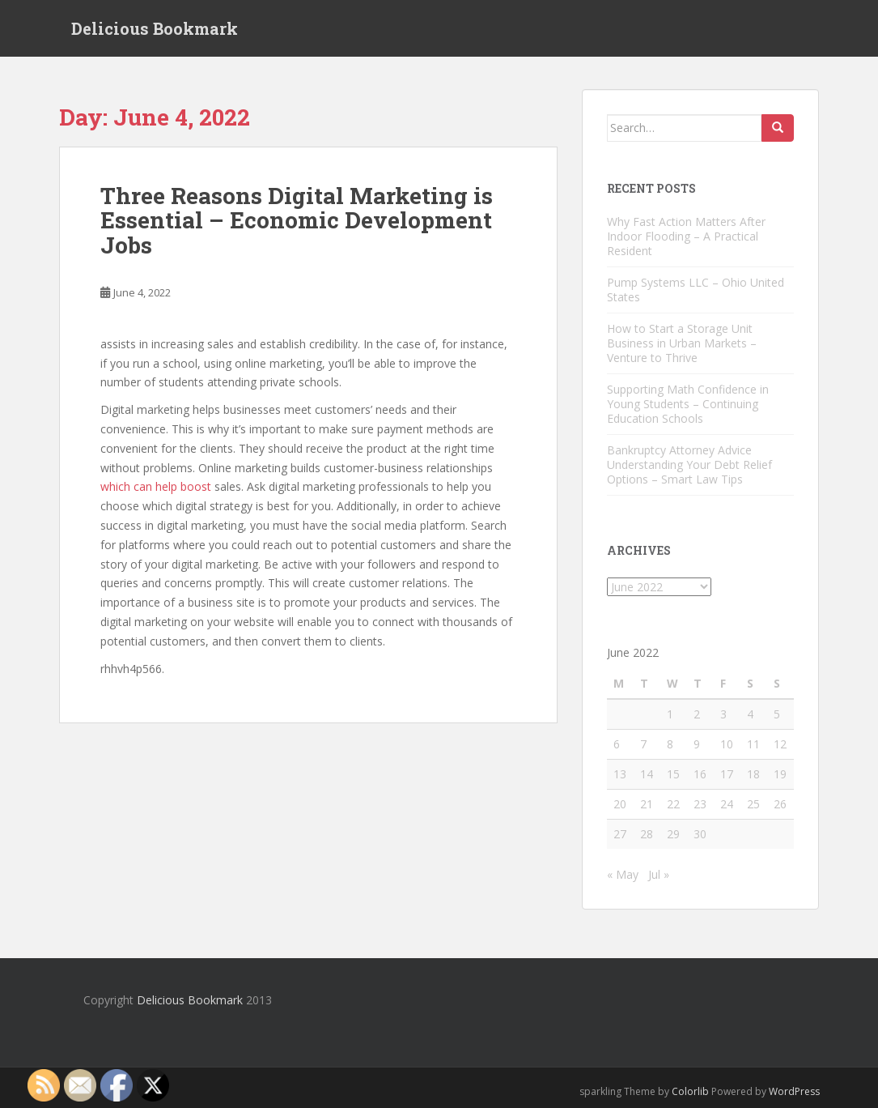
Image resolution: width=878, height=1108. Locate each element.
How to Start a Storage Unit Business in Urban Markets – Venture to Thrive (682, 343)
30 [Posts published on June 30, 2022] (699, 834)
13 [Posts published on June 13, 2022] (619, 774)
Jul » (658, 874)
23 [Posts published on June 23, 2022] (699, 804)
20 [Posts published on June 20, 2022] (619, 804)
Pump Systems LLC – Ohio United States (695, 290)
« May (622, 874)
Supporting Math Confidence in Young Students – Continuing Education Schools (688, 403)
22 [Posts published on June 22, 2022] (673, 804)
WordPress (794, 1091)
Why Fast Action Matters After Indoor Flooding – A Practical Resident (686, 236)
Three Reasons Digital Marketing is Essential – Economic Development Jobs (296, 221)
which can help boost (155, 487)
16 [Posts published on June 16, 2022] (699, 774)
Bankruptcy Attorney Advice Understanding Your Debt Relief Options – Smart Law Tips (689, 464)
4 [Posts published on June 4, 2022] (750, 714)
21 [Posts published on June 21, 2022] (646, 804)
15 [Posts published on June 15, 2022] (673, 774)
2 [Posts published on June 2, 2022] (696, 714)
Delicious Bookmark (154, 28)
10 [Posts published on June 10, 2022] (726, 744)
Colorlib (690, 1091)
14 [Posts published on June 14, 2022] (646, 774)
